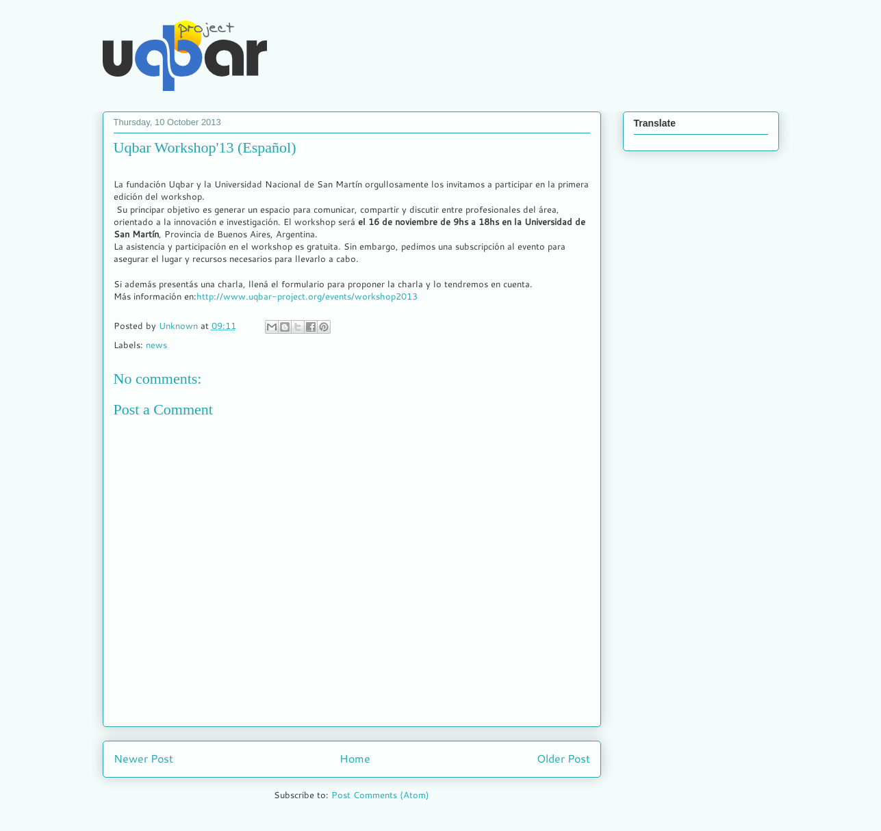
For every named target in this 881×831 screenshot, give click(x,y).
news (156, 345)
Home (355, 758)
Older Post (563, 758)
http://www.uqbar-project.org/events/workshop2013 (307, 296)
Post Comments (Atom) (380, 795)
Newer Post (143, 758)
